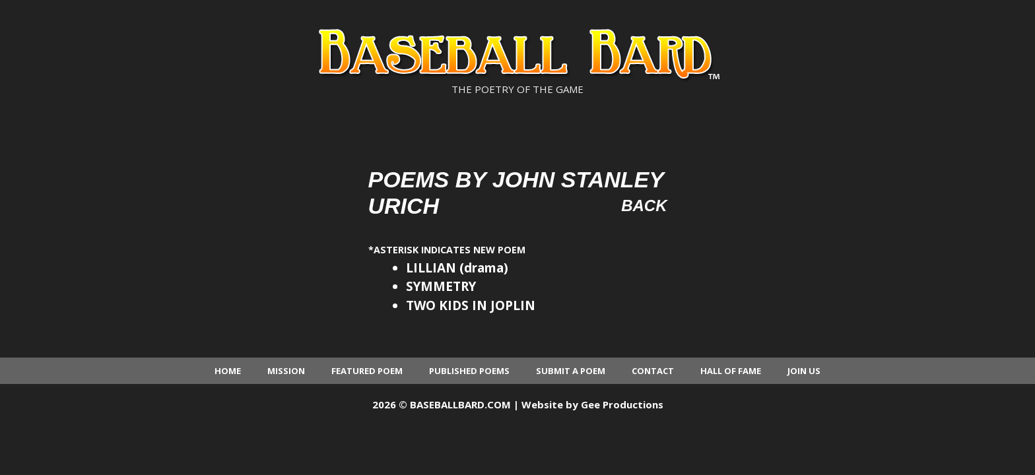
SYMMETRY (441, 286)
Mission (286, 371)
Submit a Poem (570, 371)
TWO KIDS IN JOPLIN (470, 305)
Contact (653, 371)
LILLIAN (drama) (457, 267)
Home (228, 371)
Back (644, 205)
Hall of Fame (730, 371)
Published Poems (469, 371)
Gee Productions (622, 404)
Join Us (803, 371)
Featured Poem (367, 371)
